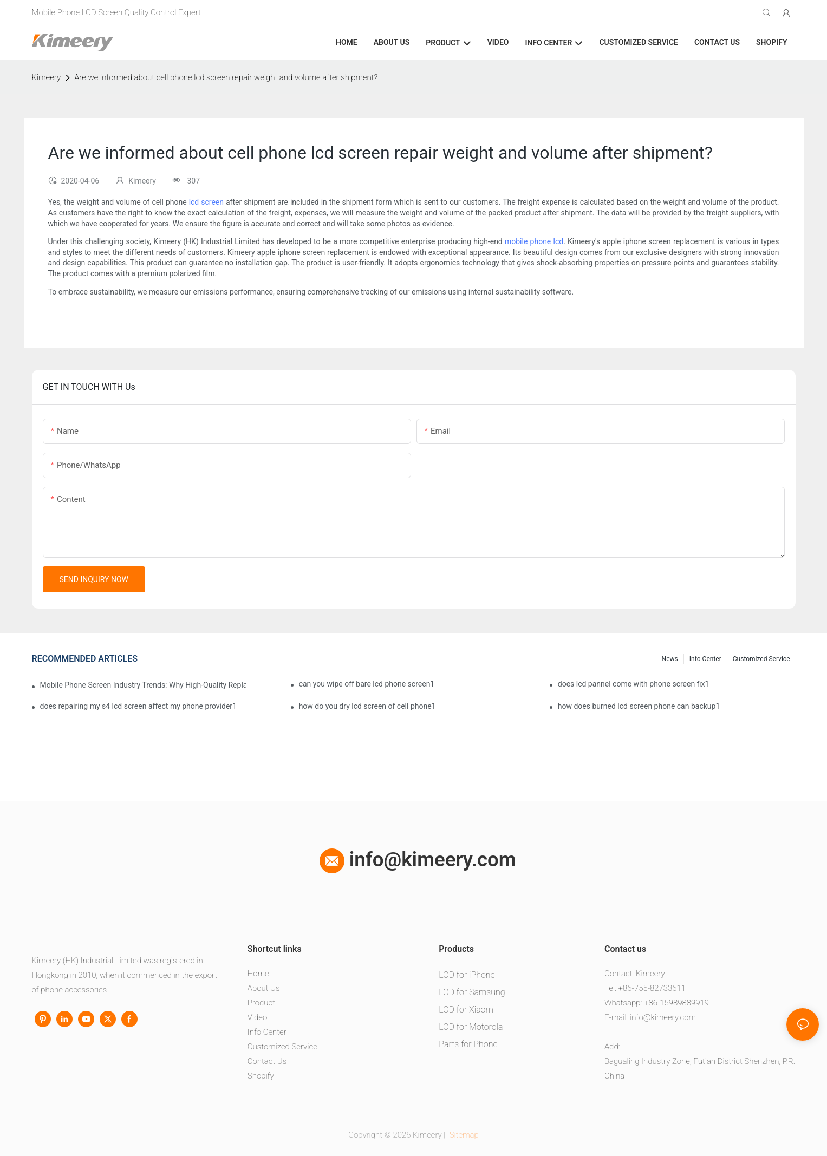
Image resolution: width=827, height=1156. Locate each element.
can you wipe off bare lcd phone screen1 (367, 684)
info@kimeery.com (418, 859)
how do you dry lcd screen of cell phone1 (367, 706)
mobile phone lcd (534, 241)
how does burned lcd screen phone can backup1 (639, 706)
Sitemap (463, 1135)
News (670, 659)
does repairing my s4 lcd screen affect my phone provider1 (138, 706)
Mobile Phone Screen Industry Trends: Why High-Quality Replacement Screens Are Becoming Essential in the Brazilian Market (143, 685)
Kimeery (46, 77)
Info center (705, 659)
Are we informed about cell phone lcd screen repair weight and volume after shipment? (225, 77)
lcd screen (206, 202)
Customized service (761, 659)
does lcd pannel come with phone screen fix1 (633, 684)
